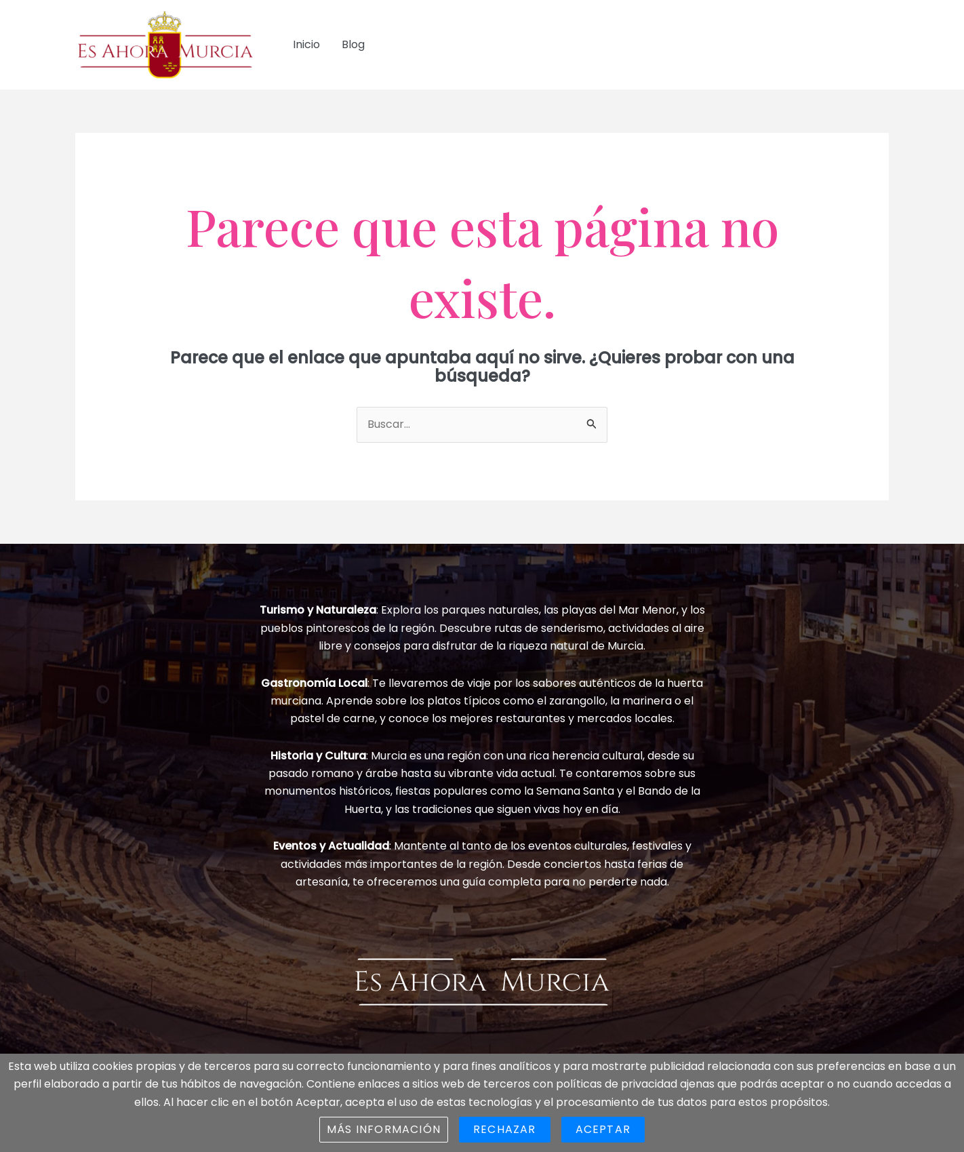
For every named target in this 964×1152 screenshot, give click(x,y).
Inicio (306, 44)
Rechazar (504, 1129)
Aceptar (603, 1129)
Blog (353, 44)
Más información (384, 1129)
